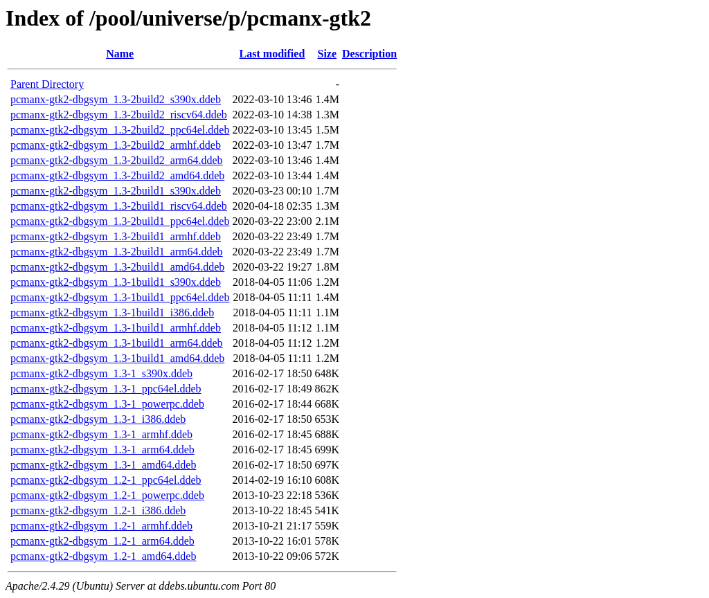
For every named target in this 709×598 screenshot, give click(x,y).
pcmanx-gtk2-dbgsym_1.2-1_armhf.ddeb (101, 526)
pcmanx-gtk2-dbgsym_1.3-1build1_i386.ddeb (112, 312)
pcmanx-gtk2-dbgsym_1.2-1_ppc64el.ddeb (105, 480)
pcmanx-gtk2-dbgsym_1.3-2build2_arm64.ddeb (116, 160)
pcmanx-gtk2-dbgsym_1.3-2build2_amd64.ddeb (117, 175)
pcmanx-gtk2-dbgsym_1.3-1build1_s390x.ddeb (115, 282)
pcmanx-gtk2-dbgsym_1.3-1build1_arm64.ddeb (116, 343)
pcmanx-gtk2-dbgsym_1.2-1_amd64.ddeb (103, 556)
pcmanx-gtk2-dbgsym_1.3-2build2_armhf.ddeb (115, 145)
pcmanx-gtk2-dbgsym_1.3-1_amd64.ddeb (103, 465)
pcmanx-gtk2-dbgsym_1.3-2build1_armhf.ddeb (115, 236)
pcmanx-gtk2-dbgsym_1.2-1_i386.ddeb (98, 510)
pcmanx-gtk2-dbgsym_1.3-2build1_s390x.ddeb (115, 191)
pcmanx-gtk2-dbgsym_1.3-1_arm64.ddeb (102, 449)
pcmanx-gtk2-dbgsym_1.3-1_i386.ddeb (98, 419)
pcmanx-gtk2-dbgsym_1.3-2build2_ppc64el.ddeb (119, 130)
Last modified (272, 54)
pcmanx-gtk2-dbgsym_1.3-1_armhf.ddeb (101, 434)
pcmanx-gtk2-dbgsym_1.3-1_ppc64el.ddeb (105, 389)
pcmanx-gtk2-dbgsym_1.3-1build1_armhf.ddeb (115, 328)
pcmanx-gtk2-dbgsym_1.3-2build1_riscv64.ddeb (118, 206)
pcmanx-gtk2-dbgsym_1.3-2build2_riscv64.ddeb (118, 114)
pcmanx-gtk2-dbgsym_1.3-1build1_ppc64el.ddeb (119, 297)
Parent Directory (47, 84)
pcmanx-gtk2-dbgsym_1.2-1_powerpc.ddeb (107, 495)
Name (120, 54)
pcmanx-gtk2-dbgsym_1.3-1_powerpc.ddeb (107, 404)
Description (369, 54)
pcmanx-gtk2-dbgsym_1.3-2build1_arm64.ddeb (116, 251)
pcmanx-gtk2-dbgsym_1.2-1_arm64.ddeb (102, 541)
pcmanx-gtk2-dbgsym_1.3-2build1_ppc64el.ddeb (119, 221)
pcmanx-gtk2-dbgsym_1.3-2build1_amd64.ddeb (117, 267)
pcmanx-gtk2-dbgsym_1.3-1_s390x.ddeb (101, 373)
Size (327, 54)
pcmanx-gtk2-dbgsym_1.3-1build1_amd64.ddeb (117, 358)
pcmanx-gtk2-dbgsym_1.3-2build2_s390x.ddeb (115, 99)
